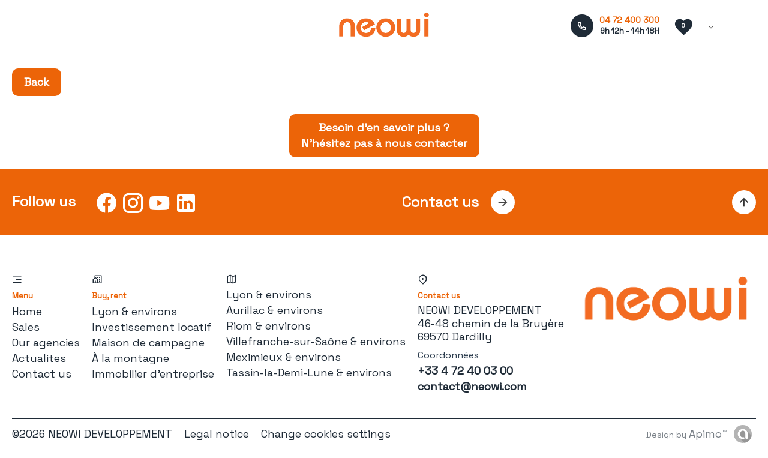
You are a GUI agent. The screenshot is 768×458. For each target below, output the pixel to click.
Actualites (39, 358)
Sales (26, 327)
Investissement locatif (152, 327)
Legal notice (216, 434)
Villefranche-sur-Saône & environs (316, 341)
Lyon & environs (134, 311)
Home (27, 311)
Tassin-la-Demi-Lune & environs (309, 372)
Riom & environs (268, 326)
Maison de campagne (148, 342)
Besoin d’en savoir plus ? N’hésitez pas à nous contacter (384, 135)
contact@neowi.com (472, 386)
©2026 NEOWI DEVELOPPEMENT (92, 434)
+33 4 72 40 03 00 (465, 371)
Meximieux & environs (283, 357)
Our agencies (46, 342)
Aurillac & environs (274, 310)
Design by (687, 434)
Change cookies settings (326, 434)
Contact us (41, 374)
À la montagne (130, 358)
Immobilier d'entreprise (153, 374)
